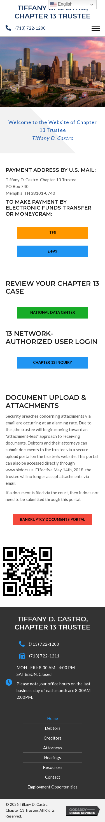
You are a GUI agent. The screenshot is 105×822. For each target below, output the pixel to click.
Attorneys (52, 747)
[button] (96, 28)
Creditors (53, 737)
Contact (52, 777)
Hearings (52, 757)
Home (52, 718)
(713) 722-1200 (30, 27)
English (61, 4)
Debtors (52, 728)
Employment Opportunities (52, 786)
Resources (52, 767)
